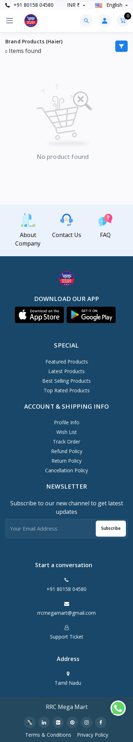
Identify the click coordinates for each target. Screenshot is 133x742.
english (109, 4)
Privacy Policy (92, 734)
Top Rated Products (67, 390)
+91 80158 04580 (29, 4)
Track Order (66, 441)
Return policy (66, 460)
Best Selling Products (66, 380)
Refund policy (66, 451)
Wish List (66, 432)
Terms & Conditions (48, 734)
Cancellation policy (66, 470)
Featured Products (66, 361)
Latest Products (66, 371)
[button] (39, 315)
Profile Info (66, 422)
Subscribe (111, 528)
